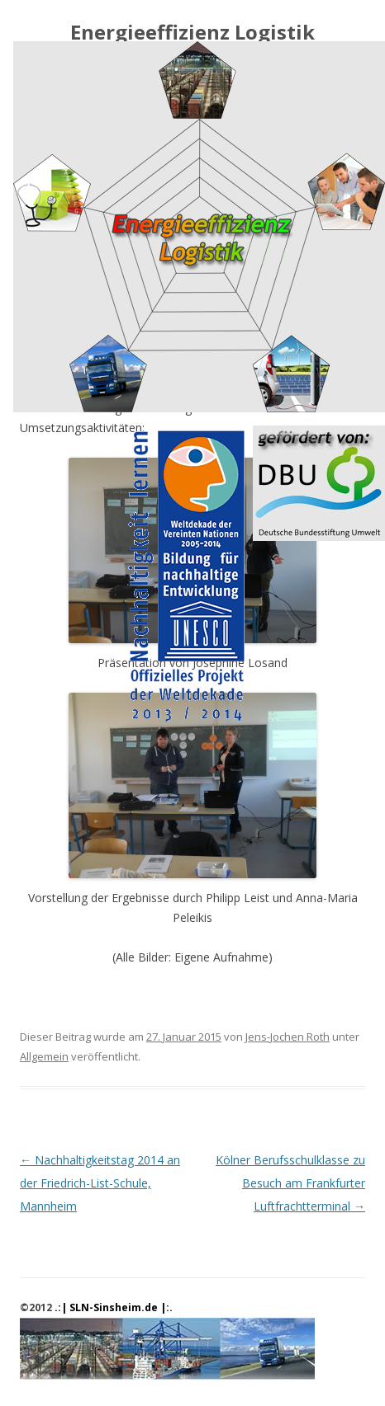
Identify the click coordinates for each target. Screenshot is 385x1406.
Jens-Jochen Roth (287, 1036)
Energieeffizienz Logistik (192, 32)
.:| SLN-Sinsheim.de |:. (114, 1307)
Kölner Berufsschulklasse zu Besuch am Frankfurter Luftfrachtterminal (290, 1183)
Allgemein (44, 1056)
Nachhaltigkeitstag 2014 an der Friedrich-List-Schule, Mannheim (100, 1183)
